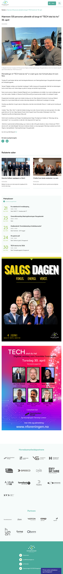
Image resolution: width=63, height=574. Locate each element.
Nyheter (4, 10)
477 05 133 (25, 564)
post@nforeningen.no (28, 559)
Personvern (26, 555)
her (16, 132)
